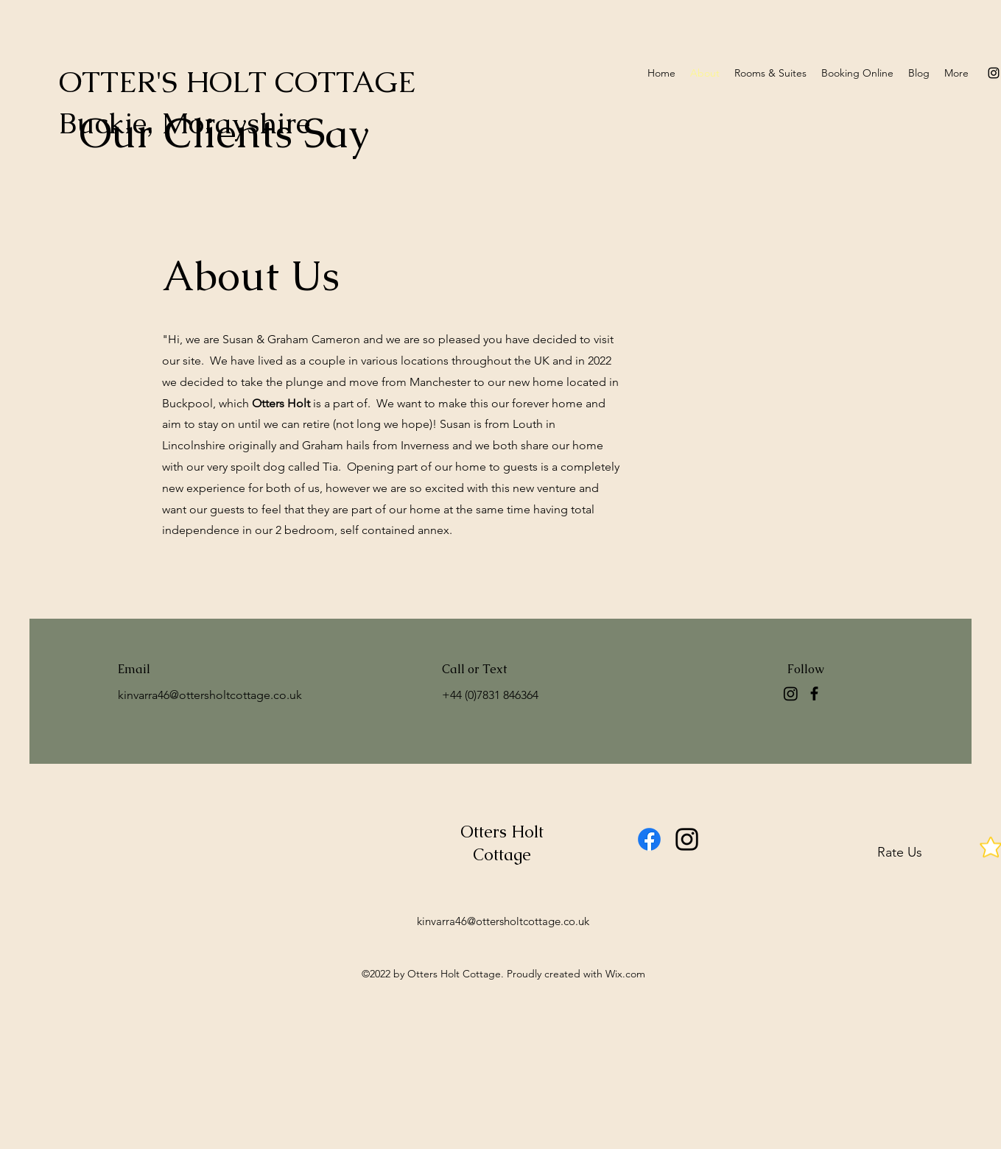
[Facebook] (814, 693)
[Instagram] (791, 693)
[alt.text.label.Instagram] (993, 73)
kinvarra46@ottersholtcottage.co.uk (210, 695)
